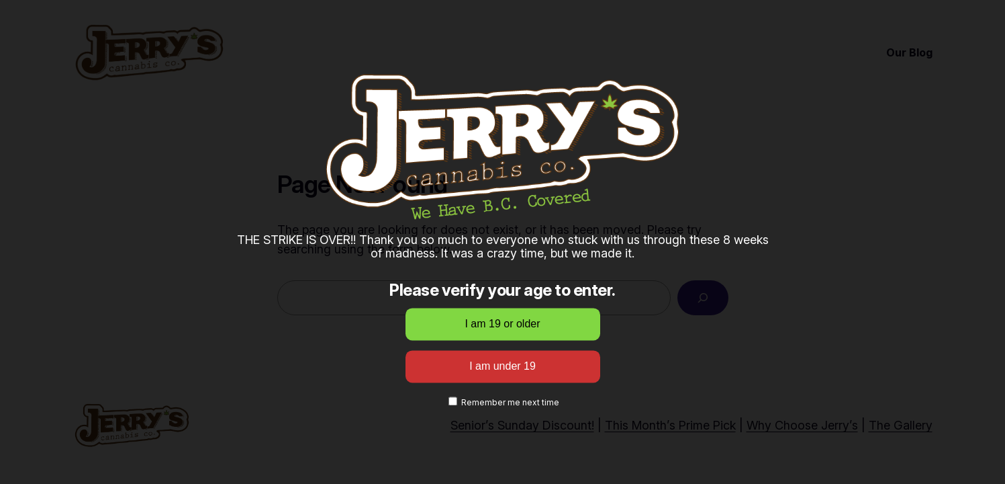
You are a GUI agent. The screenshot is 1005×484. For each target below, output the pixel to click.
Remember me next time (503, 403)
